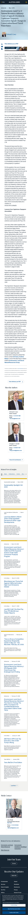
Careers (14, 863)
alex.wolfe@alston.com (13, 827)
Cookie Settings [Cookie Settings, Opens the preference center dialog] (14, 905)
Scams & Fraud (17, 892)
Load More (13, 785)
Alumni (15, 881)
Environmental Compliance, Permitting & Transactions (21, 847)
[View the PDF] (2, 49)
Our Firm (3, 889)
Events (18, 474)
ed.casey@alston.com (15, 418)
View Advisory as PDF (15, 381)
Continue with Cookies (14, 912)
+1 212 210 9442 (14, 825)
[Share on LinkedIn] (2, 44)
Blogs (23, 474)
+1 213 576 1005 (16, 415)
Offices (2, 892)
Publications (12, 474)
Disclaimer (16, 884)
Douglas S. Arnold (14, 444)
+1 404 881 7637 (16, 447)
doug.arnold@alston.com (16, 450)
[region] (14, 904)
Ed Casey (16, 356)
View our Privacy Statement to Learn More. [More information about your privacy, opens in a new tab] (11, 902)
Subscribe (14, 875)
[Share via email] (2, 46)
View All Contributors (15, 459)
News (5, 474)
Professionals (4, 881)
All (1, 474)
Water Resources (5, 850)
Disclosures (17, 887)
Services (3, 884)
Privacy (16, 889)
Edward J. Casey (11, 34)
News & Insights (5, 887)
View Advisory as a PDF (11, 43)
